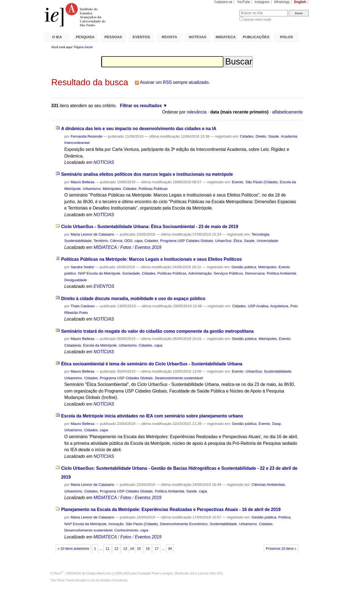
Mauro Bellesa (82, 182)
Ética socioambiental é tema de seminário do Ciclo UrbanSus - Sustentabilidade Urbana (151, 364)
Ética (238, 241)
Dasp (276, 424)
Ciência (116, 241)
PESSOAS (113, 37)
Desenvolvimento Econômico (183, 524)
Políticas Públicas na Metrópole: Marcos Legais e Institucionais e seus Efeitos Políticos (151, 259)
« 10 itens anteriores (73, 549)
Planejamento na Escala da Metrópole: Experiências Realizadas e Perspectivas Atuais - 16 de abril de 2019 (171, 509)
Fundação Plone (148, 573)
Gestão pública (243, 267)
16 (148, 549)
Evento (237, 182)
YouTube (243, 2)
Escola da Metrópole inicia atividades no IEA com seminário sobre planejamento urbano (152, 416)
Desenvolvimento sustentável (179, 378)
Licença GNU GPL (210, 573)
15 (139, 549)
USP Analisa (258, 306)
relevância (197, 112)
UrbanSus (223, 241)
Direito (261, 136)
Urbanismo (92, 189)
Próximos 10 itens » (281, 549)
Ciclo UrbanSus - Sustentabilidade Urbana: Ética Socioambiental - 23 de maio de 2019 (149, 226)
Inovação (116, 524)
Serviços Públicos (228, 273)
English (300, 2)
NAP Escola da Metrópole (99, 273)
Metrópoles (112, 189)
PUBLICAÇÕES (256, 37)
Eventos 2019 (148, 247)
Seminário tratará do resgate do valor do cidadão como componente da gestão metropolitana (157, 331)
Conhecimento (126, 530)
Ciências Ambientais (268, 484)
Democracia (255, 273)
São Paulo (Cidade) (261, 182)
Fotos (125, 247)
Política (284, 517)
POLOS (286, 37)
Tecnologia (260, 234)
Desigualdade (75, 280)
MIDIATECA (226, 37)
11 (107, 549)
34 (170, 549)
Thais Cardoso (83, 306)
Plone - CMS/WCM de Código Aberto (80, 573)
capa (138, 241)
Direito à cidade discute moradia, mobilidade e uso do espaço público (133, 298)
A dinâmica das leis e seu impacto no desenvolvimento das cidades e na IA (138, 128)
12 (116, 549)
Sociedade (131, 273)
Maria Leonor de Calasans (92, 234)
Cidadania (72, 345)
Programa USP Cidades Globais (186, 241)
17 (156, 549)
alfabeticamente (287, 112)
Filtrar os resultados (141, 105)
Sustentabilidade (78, 241)
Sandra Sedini (82, 267)
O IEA (57, 37)
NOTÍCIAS (197, 37)
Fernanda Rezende (86, 136)
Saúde (273, 136)
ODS (128, 241)
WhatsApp (282, 2)
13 (125, 549)
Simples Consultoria (113, 580)
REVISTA (169, 37)
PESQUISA (85, 37)
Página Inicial (83, 47)
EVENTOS (141, 37)
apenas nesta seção (257, 19)
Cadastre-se (223, 2)
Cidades (246, 136)
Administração (200, 273)
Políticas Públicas (153, 189)
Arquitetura (279, 306)
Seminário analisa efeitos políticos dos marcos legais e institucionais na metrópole (147, 174)
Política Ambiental (281, 273)
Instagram (262, 2)
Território (100, 241)
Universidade (267, 241)
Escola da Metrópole (100, 345)
